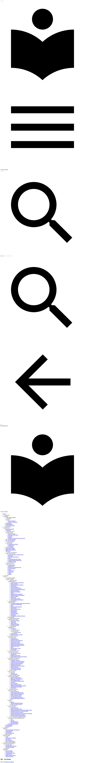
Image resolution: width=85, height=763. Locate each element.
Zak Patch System (14, 631)
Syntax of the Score (10, 563)
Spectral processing (12, 690)
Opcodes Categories (10, 579)
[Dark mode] (2, 170)
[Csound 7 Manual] (42, 84)
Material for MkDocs (9, 761)
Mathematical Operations (13, 659)
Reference (5, 728)
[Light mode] (1, 170)
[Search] (6, 256)
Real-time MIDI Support (13, 676)
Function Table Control (13, 652)
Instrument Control (12, 637)
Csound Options (9, 543)
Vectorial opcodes (11, 706)
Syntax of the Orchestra (10, 553)
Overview (5, 576)
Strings (9, 700)
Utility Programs (6, 735)
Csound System (6, 527)
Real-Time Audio (9, 532)
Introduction (5, 516)
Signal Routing (11, 627)
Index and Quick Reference (8, 743)
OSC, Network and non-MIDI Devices (16, 718)
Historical (8, 519)
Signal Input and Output (13, 619)
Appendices (5, 749)
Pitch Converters (11, 671)
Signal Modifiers (11, 602)
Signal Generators (12, 581)
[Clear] (1, 424)
